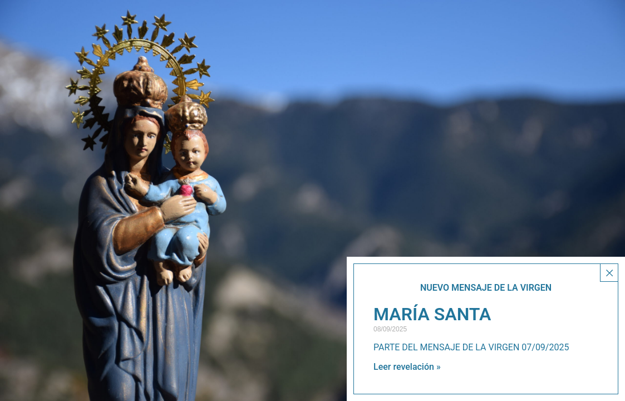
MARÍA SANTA (432, 314)
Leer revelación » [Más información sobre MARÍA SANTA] (407, 366)
